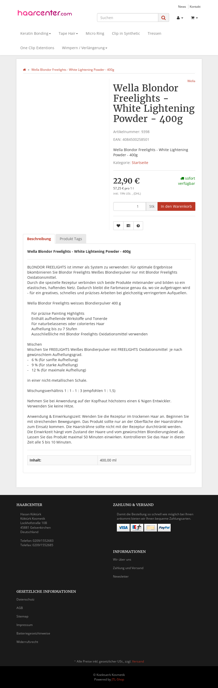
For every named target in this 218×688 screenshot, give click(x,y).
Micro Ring (95, 33)
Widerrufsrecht (27, 642)
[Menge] (129, 206)
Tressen (154, 33)
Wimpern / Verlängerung (84, 47)
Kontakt (195, 6)
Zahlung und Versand (128, 568)
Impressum (24, 625)
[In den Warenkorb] (176, 206)
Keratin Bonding (35, 33)
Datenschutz (25, 599)
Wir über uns (122, 559)
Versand (138, 661)
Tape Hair (68, 33)
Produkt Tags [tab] (71, 238)
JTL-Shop (118, 679)
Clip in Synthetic (126, 33)
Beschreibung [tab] (39, 238)
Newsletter (121, 576)
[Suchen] (127, 17)
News (182, 6)
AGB (19, 608)
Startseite (140, 162)
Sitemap (22, 616)
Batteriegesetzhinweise (33, 633)
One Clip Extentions (37, 47)
